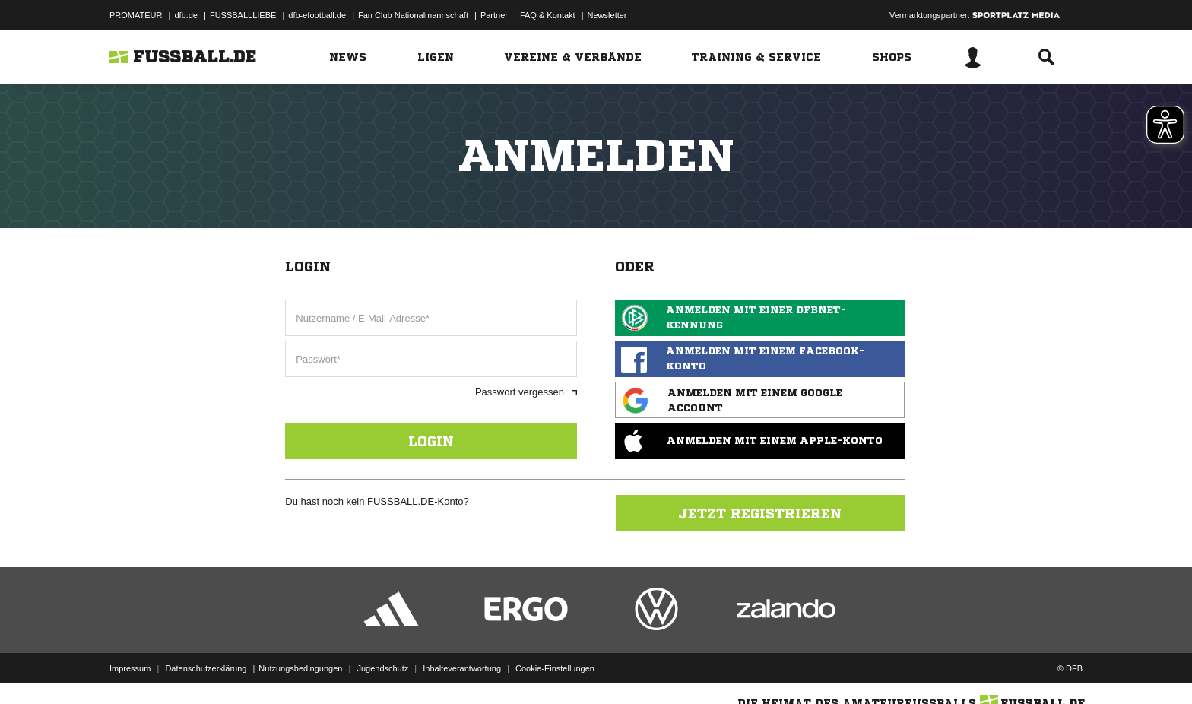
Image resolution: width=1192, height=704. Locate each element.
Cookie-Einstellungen (554, 668)
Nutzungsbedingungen (300, 668)
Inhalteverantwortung (462, 668)
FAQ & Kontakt (547, 15)
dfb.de (186, 15)
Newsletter (607, 15)
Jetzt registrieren (760, 513)
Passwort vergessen (526, 392)
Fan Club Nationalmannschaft (413, 15)
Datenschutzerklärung (205, 668)
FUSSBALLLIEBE (243, 15)
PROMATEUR (135, 15)
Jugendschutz (382, 668)
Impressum (130, 668)
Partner (494, 15)
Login (431, 441)
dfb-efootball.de (317, 15)
